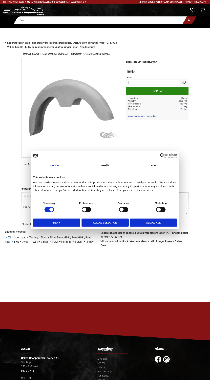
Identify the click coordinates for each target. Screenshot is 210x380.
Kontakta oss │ (167, 2)
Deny (56, 222)
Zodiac (183, 109)
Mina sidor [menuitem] (102, 358)
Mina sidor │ (148, 2)
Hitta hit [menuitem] (101, 367)
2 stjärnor (27, 196)
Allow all (153, 222)
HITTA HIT (27, 377)
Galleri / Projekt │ (185, 2)
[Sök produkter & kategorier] (100, 20)
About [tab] (154, 165)
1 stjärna (24, 196)
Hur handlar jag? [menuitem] (105, 371)
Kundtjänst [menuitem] (103, 375)
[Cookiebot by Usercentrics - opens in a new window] (162, 155)
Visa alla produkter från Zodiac (142, 116)
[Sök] (189, 20)
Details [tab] (105, 165)
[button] (7, 11)
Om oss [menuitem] (101, 363)
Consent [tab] (55, 165)
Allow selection (105, 222)
